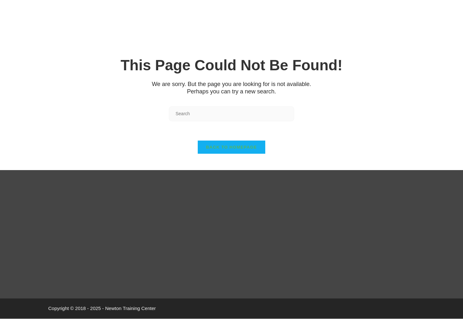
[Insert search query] (231, 113)
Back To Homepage (231, 147)
